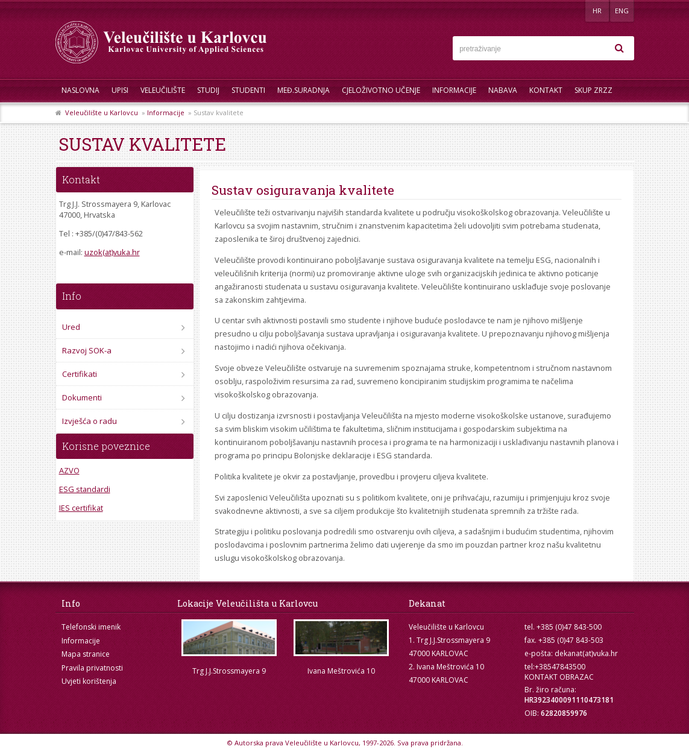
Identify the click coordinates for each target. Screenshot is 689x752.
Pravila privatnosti (92, 668)
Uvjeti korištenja (88, 681)
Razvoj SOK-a (87, 350)
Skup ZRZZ (593, 90)
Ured (71, 326)
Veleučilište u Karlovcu (101, 112)
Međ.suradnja (303, 90)
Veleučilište (162, 90)
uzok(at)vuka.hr (112, 252)
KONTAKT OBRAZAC (559, 677)
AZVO (69, 470)
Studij (208, 90)
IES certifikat (81, 507)
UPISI (120, 90)
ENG (622, 10)
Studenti (248, 90)
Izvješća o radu (89, 420)
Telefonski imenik (91, 627)
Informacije (454, 90)
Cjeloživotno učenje (381, 90)
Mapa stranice (85, 654)
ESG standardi (84, 489)
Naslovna (80, 90)
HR (597, 10)
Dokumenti (82, 397)
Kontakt (545, 90)
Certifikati (79, 373)
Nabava (502, 90)
